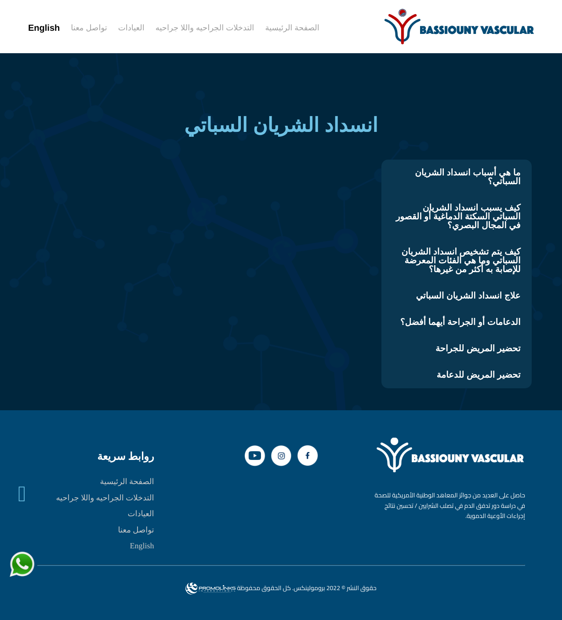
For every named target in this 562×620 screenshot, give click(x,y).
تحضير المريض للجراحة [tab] (478, 349)
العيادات (140, 513)
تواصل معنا (136, 529)
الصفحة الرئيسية (127, 481)
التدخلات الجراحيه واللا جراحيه (105, 497)
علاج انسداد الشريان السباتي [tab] (468, 296)
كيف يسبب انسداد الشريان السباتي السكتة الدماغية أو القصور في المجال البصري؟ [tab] (458, 216)
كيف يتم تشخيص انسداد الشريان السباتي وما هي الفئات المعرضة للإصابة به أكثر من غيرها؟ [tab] (460, 260)
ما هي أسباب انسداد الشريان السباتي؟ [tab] (467, 177)
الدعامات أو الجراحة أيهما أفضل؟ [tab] (460, 322)
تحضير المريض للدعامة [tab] (479, 375)
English (142, 545)
